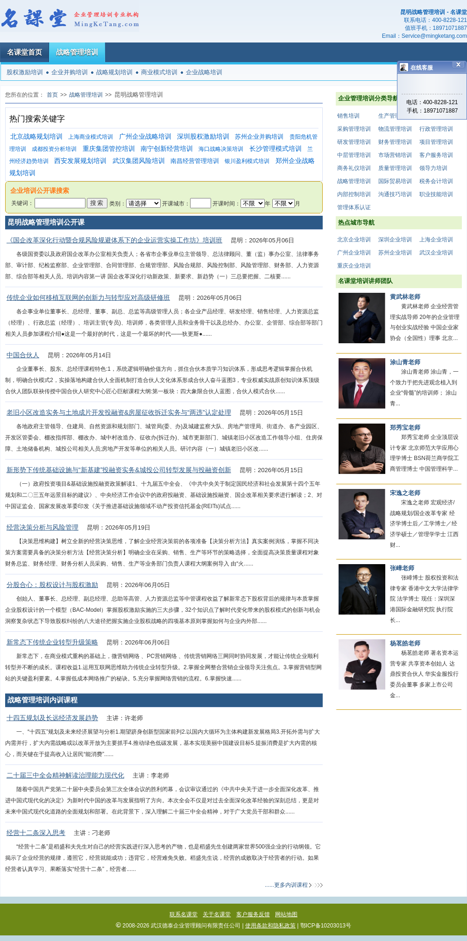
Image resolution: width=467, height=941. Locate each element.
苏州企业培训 (395, 252)
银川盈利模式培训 (247, 161)
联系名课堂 (184, 914)
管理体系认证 (354, 207)
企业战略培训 (204, 72)
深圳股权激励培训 (203, 136)
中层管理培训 (354, 155)
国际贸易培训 (395, 181)
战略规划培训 (114, 72)
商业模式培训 (159, 72)
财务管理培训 (395, 142)
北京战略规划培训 (36, 136)
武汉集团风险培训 (139, 160)
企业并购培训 (69, 72)
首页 (52, 95)
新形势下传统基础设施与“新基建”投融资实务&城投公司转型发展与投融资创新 (119, 470)
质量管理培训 (395, 168)
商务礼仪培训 (354, 168)
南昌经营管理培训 (194, 160)
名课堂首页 (24, 52)
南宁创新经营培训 (167, 148)
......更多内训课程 (286, 885)
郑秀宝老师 (405, 427)
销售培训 (348, 116)
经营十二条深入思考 (36, 832)
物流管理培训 (395, 129)
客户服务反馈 (253, 914)
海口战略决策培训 (220, 149)
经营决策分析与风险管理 (42, 527)
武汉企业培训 (436, 252)
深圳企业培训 (395, 239)
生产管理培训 (395, 116)
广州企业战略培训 (145, 136)
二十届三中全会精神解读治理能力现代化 (65, 775)
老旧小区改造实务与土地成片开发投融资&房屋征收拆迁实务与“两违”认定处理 (119, 412)
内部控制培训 (354, 194)
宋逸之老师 (405, 492)
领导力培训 (433, 168)
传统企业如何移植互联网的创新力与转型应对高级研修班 (88, 297)
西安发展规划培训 (80, 160)
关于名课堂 (217, 914)
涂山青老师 (405, 362)
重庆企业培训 (354, 265)
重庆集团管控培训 (109, 148)
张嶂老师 (402, 568)
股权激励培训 (25, 72)
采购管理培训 (354, 129)
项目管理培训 (436, 142)
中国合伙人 (23, 355)
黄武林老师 (405, 296)
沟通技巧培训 (395, 194)
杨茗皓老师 (405, 643)
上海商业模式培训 (90, 137)
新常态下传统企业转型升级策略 (52, 642)
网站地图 (286, 914)
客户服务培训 (436, 155)
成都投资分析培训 (54, 149)
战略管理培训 (77, 52)
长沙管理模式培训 (275, 148)
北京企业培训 (354, 239)
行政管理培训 (436, 129)
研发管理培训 (354, 142)
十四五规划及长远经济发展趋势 (52, 718)
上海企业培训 (436, 239)
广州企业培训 (354, 252)
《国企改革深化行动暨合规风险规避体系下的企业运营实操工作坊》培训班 (114, 240)
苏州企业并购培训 (259, 136)
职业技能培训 (436, 194)
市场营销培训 (395, 155)
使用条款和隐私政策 (270, 925)
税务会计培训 (436, 181)
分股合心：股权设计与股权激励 (52, 584)
